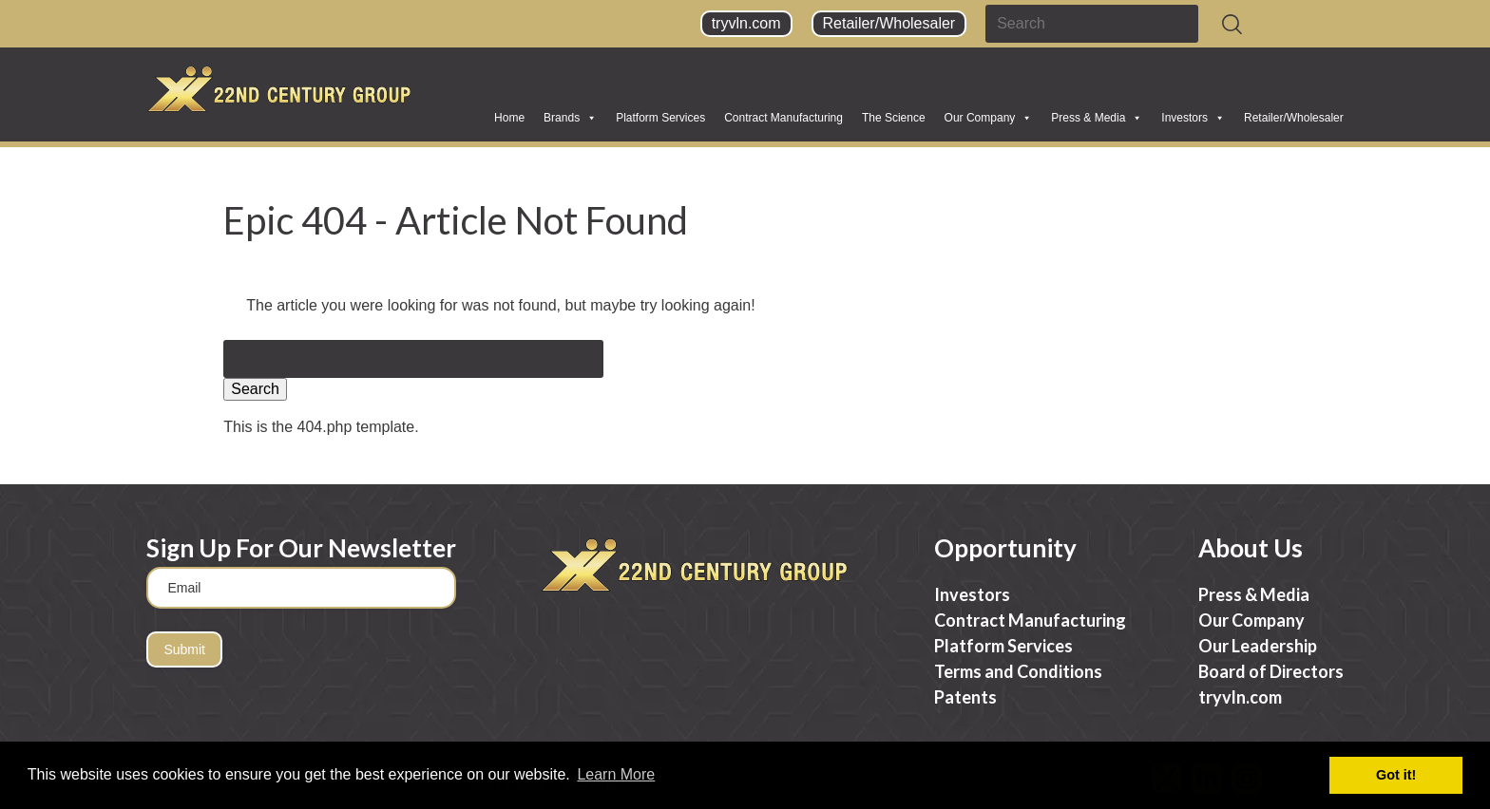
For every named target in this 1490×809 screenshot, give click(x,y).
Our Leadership (1257, 645)
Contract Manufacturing (783, 117)
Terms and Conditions (1018, 671)
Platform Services (660, 117)
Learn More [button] (616, 774)
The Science (894, 117)
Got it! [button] (1396, 774)
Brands (570, 118)
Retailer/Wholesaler (889, 23)
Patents (965, 697)
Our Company (989, 118)
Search (255, 389)
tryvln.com (746, 23)
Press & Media (1096, 118)
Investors (1193, 118)
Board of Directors (1271, 671)
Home (509, 117)
